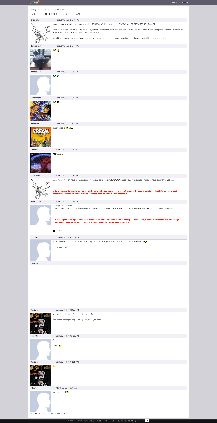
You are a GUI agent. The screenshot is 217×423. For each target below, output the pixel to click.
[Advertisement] (120, 285)
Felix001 (34, 237)
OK (147, 420)
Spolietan (34, 310)
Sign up (184, 2)
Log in (175, 2)
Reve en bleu (35, 45)
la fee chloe (35, 19)
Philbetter (34, 123)
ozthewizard (35, 97)
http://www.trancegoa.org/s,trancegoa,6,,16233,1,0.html (77, 319)
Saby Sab (34, 149)
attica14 (34, 387)
